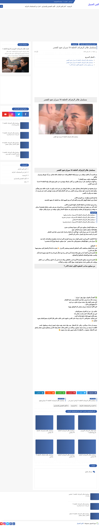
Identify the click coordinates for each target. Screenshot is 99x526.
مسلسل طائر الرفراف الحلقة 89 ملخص (83, 219)
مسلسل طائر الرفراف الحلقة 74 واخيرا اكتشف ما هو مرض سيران (10, 154)
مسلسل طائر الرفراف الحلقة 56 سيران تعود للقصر (79, 60)
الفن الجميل (93, 4)
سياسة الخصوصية (58, 1)
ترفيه (25, 181)
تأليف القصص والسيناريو (48, 6)
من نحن (70, 1)
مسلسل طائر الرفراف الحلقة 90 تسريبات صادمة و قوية (79, 215)
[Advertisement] (49, 26)
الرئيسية (69, 6)
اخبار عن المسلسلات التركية (33, 6)
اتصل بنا (65, 1)
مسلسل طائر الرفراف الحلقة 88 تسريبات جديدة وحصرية (79, 222)
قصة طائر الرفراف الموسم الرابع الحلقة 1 (15, 49)
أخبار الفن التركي (61, 6)
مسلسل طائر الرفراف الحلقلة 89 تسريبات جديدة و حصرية (78, 217)
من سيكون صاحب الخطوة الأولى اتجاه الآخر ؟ (81, 65)
